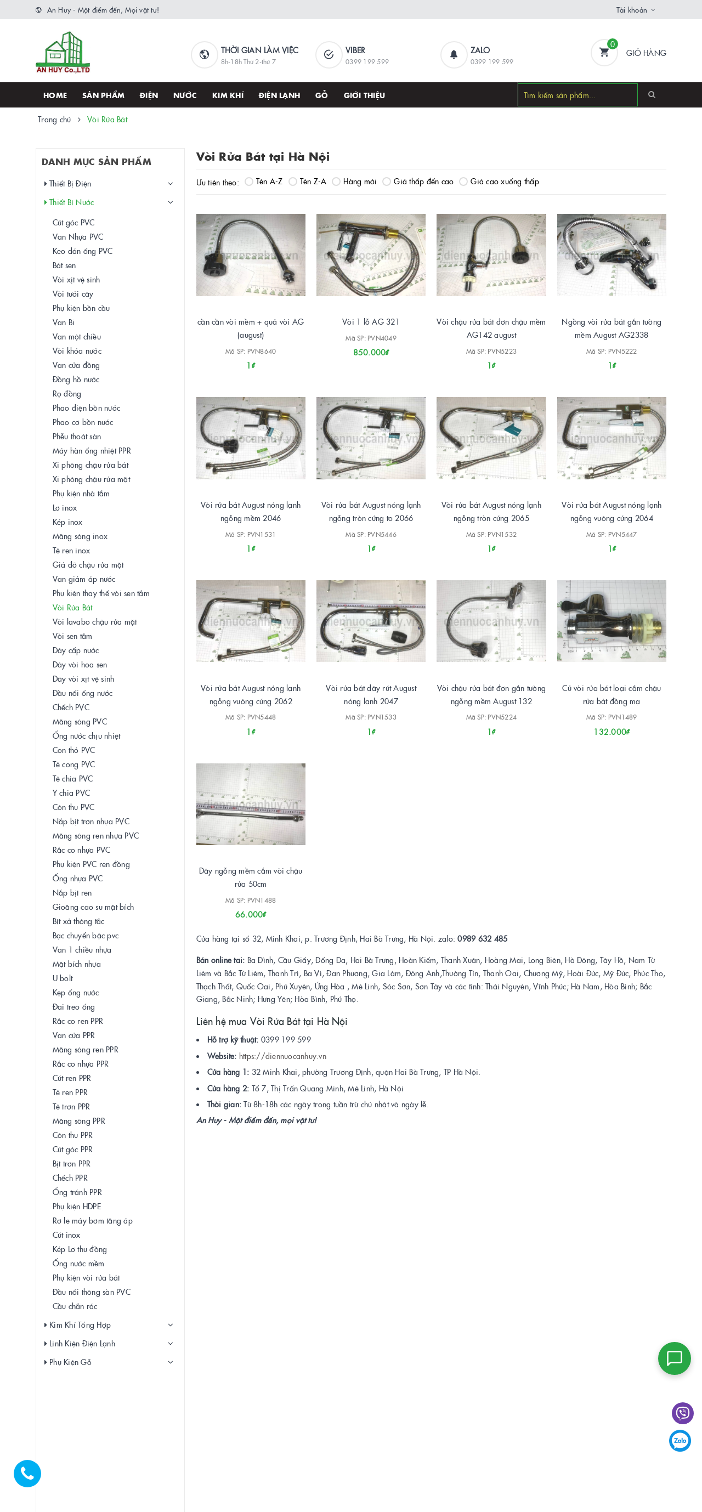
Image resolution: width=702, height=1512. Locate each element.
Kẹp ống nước (76, 992)
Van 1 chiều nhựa (82, 949)
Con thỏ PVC (74, 749)
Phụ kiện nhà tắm (81, 493)
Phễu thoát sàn (77, 436)
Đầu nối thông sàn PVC (92, 1291)
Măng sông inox (80, 535)
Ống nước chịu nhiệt (87, 735)
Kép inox (68, 521)
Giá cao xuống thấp (499, 180)
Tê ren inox (71, 550)
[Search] (651, 94)
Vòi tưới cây (73, 293)
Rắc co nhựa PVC (82, 849)
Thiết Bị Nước (69, 202)
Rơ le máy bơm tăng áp (93, 1220)
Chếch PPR (70, 1177)
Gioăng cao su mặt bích (93, 906)
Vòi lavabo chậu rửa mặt (95, 621)
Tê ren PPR (70, 1091)
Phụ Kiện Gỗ (68, 1362)
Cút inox (67, 1234)
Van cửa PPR (74, 1034)
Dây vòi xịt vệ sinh (84, 678)
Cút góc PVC (74, 222)
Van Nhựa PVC (78, 236)
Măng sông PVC (80, 721)
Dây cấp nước (76, 649)
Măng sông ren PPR (85, 1049)
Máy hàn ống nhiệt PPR (92, 450)
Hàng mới (354, 180)
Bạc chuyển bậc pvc (86, 935)
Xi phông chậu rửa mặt (91, 478)
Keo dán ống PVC (83, 250)
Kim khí (228, 95)
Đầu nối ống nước (83, 692)
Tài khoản (631, 9)
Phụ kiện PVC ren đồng (91, 863)
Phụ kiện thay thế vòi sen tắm (101, 592)
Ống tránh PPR (77, 1191)
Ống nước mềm (79, 1263)
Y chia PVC (71, 792)
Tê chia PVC (73, 778)
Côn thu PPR (73, 1134)
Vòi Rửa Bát (73, 607)
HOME (55, 95)
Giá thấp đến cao (418, 180)
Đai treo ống (74, 1006)
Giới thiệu (365, 95)
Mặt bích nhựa (77, 963)
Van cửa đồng (76, 364)
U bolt (63, 977)
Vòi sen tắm (73, 635)
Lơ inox (65, 507)
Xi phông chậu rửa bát (90, 464)
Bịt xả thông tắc (79, 920)
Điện (149, 95)
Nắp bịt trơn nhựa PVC (91, 821)
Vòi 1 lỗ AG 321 (371, 321)
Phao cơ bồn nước (83, 421)
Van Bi (64, 321)
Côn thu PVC (74, 806)
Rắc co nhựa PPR (81, 1063)
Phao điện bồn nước (87, 407)
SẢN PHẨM (103, 95)
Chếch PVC (71, 706)
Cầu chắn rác (75, 1305)
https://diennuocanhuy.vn (282, 1055)
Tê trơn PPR (71, 1106)
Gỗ (322, 95)
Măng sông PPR (79, 1120)
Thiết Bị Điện (68, 183)
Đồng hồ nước (76, 378)
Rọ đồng (67, 393)
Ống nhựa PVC (78, 878)
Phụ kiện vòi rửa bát (86, 1277)
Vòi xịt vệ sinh (76, 279)
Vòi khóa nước (77, 350)
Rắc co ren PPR (78, 1020)
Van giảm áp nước (84, 578)
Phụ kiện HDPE (77, 1205)
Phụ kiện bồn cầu (81, 307)
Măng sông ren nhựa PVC (96, 835)
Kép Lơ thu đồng (80, 1248)
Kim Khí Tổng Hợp (77, 1324)
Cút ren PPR (72, 1077)
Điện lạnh (279, 95)
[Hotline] (33, 1479)
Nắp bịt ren (72, 892)
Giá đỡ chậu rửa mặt (88, 564)
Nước (185, 95)
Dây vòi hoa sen (80, 664)
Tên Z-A (307, 180)
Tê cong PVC (74, 763)
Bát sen (64, 264)
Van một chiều (77, 336)
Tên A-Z (264, 180)
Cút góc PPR (73, 1148)
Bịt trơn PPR (72, 1163)
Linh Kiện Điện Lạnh (79, 1343)
